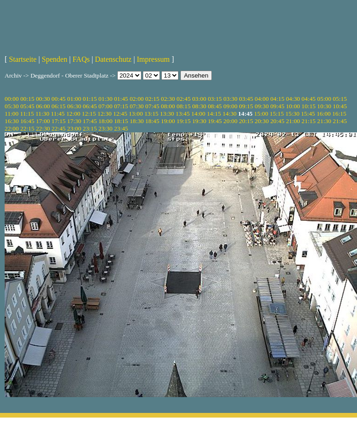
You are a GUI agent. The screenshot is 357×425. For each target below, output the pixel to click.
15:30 (292, 113)
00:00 (12, 98)
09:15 (246, 106)
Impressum (153, 59)
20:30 (261, 121)
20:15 (246, 121)
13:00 (136, 113)
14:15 (214, 113)
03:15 (215, 98)
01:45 (121, 98)
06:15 (58, 106)
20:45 (277, 121)
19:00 (168, 121)
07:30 (137, 106)
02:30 (168, 98)
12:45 (120, 113)
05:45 (27, 106)
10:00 (293, 106)
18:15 (121, 121)
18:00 (105, 121)
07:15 (121, 106)
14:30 (229, 113)
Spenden (54, 59)
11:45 (58, 113)
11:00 (12, 113)
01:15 (90, 98)
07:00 (105, 106)
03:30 (230, 98)
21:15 (308, 121)
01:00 (74, 98)
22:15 (27, 128)
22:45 (58, 128)
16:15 (339, 113)
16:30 (12, 121)
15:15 (277, 113)
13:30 (167, 113)
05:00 (324, 98)
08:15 (184, 106)
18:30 (137, 121)
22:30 (43, 128)
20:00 (230, 121)
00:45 (58, 98)
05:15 (340, 98)
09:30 (261, 106)
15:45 (308, 113)
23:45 (121, 128)
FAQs (80, 59)
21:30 (324, 121)
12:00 (73, 113)
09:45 (277, 106)
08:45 (215, 106)
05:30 (12, 106)
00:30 (43, 98)
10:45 (340, 106)
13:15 (151, 113)
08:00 (168, 106)
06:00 (43, 106)
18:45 (152, 121)
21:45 (340, 121)
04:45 (308, 98)
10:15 (308, 106)
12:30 (104, 113)
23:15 (90, 128)
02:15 (152, 98)
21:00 (293, 121)
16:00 (324, 113)
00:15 (27, 98)
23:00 (74, 128)
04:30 (293, 98)
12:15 (89, 113)
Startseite (23, 59)
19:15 (184, 121)
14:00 (198, 113)
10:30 (324, 106)
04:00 (261, 98)
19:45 (215, 121)
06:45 (90, 106)
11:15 (27, 113)
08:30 (199, 106)
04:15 (277, 98)
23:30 (105, 128)
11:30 (42, 113)
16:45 (27, 121)
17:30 (74, 121)
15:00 (261, 113)
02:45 (184, 98)
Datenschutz (113, 59)
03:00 (199, 98)
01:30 (105, 98)
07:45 (152, 106)
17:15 (58, 121)
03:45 (246, 98)
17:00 (43, 121)
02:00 (137, 98)
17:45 (90, 121)
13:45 (183, 113)
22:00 (12, 128)
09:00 (230, 106)
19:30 (199, 121)
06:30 (74, 106)
